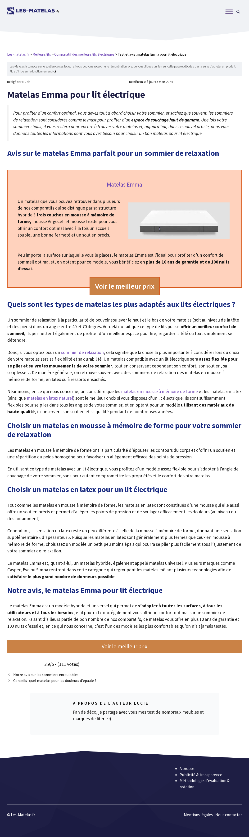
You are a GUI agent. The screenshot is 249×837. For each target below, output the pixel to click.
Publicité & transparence (201, 774)
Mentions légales (198, 814)
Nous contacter (228, 814)
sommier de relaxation (82, 352)
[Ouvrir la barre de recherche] (238, 11)
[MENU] (229, 11)
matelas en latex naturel (50, 398)
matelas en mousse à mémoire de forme (160, 391)
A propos (187, 768)
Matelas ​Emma (124, 184)
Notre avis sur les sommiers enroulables (45, 674)
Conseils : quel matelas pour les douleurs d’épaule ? (54, 680)
